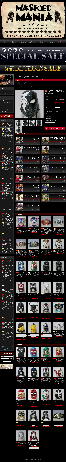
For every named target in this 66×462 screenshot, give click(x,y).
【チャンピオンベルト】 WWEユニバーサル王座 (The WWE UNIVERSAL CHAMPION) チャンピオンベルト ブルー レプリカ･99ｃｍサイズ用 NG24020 (7, 158)
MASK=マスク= (28, 76)
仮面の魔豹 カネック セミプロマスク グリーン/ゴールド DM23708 (7, 271)
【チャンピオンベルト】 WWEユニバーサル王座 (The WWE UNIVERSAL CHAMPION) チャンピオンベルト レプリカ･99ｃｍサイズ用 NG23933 (7, 136)
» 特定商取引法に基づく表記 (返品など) (52, 111)
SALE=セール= (5, 90)
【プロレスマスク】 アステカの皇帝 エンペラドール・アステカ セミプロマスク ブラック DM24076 (7, 215)
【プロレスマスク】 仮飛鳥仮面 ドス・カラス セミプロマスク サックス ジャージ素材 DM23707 (7, 267)
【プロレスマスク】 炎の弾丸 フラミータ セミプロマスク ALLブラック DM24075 (7, 210)
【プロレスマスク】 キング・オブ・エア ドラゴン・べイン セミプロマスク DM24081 (7, 224)
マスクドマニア (6, 371)
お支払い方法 (14, 42)
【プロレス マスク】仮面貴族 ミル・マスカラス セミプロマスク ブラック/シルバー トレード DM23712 (7, 291)
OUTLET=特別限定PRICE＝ (7, 109)
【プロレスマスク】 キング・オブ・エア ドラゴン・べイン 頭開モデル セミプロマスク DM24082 (7, 229)
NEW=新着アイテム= (6, 93)
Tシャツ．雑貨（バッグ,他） (7, 107)
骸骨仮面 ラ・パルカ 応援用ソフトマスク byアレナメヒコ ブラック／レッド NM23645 (7, 348)
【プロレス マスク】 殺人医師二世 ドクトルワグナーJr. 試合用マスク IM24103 (7, 168)
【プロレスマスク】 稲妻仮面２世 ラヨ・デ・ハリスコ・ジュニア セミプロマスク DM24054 (7, 319)
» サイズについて (48, 116)
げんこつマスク (5, 104)
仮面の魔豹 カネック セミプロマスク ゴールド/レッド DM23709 (7, 275)
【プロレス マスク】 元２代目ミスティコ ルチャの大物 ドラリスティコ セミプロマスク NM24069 (7, 204)
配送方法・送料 (23, 42)
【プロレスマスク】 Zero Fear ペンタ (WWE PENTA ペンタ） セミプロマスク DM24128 (7, 328)
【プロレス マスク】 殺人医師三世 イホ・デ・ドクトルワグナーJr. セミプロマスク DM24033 (7, 180)
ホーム (16, 74)
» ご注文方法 (47, 113)
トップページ (4, 42)
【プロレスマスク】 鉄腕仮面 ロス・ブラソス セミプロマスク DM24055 (7, 323)
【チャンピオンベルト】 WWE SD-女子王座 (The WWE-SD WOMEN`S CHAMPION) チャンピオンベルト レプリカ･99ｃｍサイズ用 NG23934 (7, 143)
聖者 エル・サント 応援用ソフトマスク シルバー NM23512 (7, 342)
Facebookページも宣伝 (7, 372)
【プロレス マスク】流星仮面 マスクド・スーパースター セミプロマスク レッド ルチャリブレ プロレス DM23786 (7, 308)
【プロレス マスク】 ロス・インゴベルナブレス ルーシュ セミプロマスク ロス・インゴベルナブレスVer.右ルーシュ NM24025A (7, 250)
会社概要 (51, 42)
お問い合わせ (42, 42)
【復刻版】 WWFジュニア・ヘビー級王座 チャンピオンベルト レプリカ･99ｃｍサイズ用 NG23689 (7, 338)
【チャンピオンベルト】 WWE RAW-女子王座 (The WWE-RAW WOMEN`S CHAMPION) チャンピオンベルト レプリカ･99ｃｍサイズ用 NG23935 (7, 151)
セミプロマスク (25, 74)
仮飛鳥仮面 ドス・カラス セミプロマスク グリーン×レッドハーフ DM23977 (7, 313)
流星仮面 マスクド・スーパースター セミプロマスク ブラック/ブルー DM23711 (7, 286)
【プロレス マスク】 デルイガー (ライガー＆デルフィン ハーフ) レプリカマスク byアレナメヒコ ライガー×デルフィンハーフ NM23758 (7, 297)
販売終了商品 (4, 111)
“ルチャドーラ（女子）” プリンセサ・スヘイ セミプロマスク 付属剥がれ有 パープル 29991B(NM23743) (7, 130)
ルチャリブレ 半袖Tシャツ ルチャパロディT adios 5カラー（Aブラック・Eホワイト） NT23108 (7, 262)
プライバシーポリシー (33, 42)
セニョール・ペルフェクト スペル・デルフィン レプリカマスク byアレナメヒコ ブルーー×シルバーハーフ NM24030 (7, 173)
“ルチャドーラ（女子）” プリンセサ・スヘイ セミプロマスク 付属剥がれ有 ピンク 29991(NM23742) (7, 125)
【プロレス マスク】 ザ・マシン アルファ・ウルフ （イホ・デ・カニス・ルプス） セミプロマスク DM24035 (7, 235)
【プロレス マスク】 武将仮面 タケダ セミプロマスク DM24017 (7, 240)
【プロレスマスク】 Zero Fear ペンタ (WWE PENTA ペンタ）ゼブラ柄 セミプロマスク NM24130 (7, 333)
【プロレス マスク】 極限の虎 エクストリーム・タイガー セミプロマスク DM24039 (7, 199)
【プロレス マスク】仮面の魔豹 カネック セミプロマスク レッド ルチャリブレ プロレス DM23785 (7, 303)
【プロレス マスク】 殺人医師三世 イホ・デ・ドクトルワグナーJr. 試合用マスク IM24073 (7, 164)
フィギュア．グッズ (6, 102)
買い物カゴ (61, 42)
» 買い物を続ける (48, 118)
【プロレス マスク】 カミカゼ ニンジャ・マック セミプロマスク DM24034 (7, 184)
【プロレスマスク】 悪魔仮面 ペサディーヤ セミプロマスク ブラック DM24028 (7, 245)
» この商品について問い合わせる (51, 120)
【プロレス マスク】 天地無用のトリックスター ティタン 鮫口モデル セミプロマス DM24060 (7, 194)
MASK (3, 100)
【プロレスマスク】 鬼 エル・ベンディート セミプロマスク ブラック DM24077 (7, 219)
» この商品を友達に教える (50, 122)
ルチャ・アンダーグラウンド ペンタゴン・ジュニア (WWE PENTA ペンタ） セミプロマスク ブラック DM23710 (7, 280)
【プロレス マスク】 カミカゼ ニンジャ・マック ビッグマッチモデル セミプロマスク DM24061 (7, 189)
